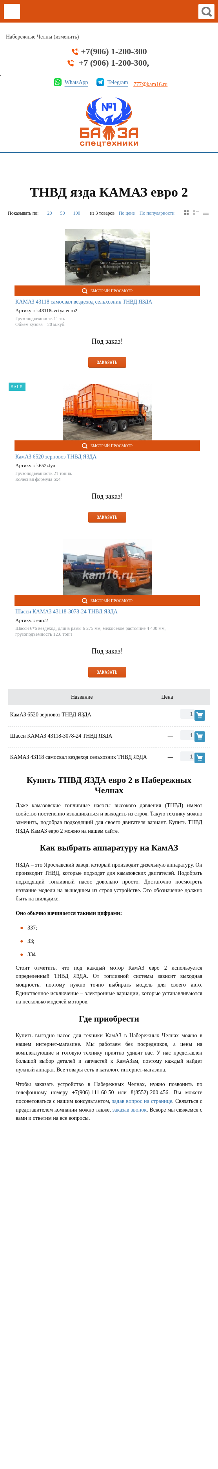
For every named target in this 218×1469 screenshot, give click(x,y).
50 (62, 213)
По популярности (157, 213)
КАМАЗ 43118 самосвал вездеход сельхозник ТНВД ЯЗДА (83, 302)
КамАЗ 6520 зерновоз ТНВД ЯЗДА (55, 457)
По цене (127, 213)
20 (49, 213)
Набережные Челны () (42, 37)
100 (76, 213)
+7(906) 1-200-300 (114, 51)
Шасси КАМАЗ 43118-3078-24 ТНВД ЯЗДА (66, 612)
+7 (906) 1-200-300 (113, 63)
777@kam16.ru (150, 84)
